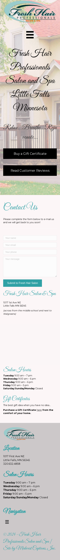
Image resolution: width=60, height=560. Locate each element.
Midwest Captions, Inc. (36, 548)
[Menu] (30, 35)
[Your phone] (30, 252)
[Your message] (30, 266)
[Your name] (30, 238)
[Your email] (30, 245)
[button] (22, 283)
